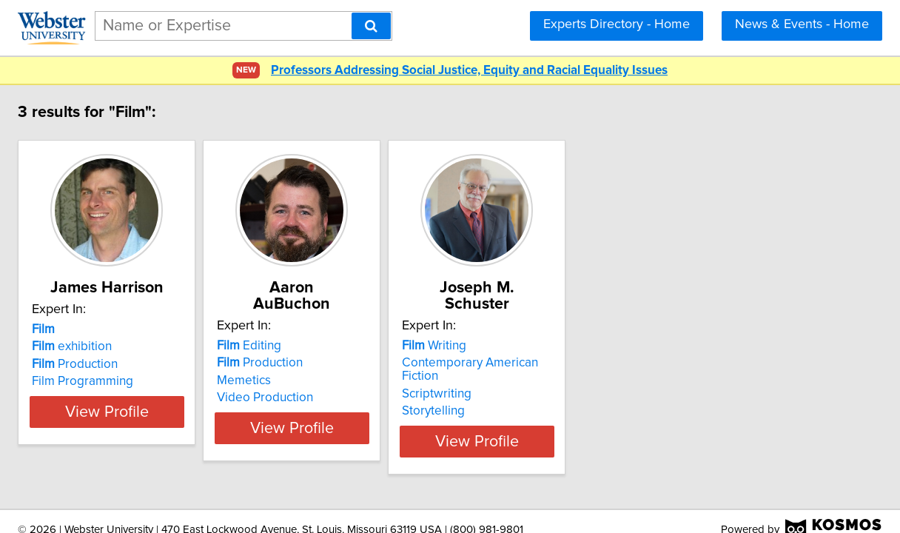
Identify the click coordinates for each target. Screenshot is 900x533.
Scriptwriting (610, 364)
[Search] (371, 26)
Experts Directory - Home (616, 24)
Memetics (380, 364)
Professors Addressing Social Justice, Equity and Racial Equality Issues (469, 70)
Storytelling (606, 381)
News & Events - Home (802, 24)
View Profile (224, 411)
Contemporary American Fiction (662, 346)
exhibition (171, 346)
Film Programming (181, 381)
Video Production (401, 381)
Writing (607, 329)
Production (174, 364)
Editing (385, 329)
